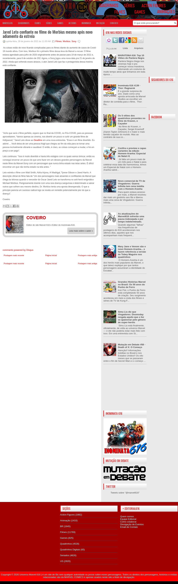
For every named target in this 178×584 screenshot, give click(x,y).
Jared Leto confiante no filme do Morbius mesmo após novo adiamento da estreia (48, 34)
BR (61, 526)
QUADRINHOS (23, 23)
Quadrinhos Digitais (70, 549)
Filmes (59, 41)
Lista (125, 48)
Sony (74, 41)
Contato (114, 23)
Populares (111, 48)
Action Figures (67, 514)
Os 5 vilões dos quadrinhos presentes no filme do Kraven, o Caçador (131, 119)
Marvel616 (8, 23)
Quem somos (127, 516)
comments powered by (18, 250)
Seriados (64, 555)
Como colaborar (128, 521)
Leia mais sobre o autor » (81, 231)
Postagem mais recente (14, 255)
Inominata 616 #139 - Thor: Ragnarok (129, 86)
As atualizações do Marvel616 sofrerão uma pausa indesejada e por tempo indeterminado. (131, 217)
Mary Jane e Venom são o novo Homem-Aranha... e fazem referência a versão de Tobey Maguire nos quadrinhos (132, 251)
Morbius (66, 41)
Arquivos (138, 48)
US (61, 561)
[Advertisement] (125, 390)
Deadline (37, 140)
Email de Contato (129, 527)
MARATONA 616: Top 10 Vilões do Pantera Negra (131, 56)
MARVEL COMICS (73, 577)
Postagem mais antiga (87, 255)
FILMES (38, 23)
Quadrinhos (66, 543)
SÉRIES (49, 23)
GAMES (60, 23)
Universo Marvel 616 (29, 574)
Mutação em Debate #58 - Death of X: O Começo (131, 346)
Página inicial (51, 255)
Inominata (86, 23)
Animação (65, 520)
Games (63, 538)
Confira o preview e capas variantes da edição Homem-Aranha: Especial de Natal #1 (132, 152)
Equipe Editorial (128, 519)
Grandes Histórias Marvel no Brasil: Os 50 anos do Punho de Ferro (132, 284)
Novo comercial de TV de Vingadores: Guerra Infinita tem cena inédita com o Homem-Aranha (131, 185)
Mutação (100, 23)
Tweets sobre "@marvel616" (125, 492)
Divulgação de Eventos (132, 524)
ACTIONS (72, 23)
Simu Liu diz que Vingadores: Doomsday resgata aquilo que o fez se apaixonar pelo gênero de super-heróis (132, 317)
